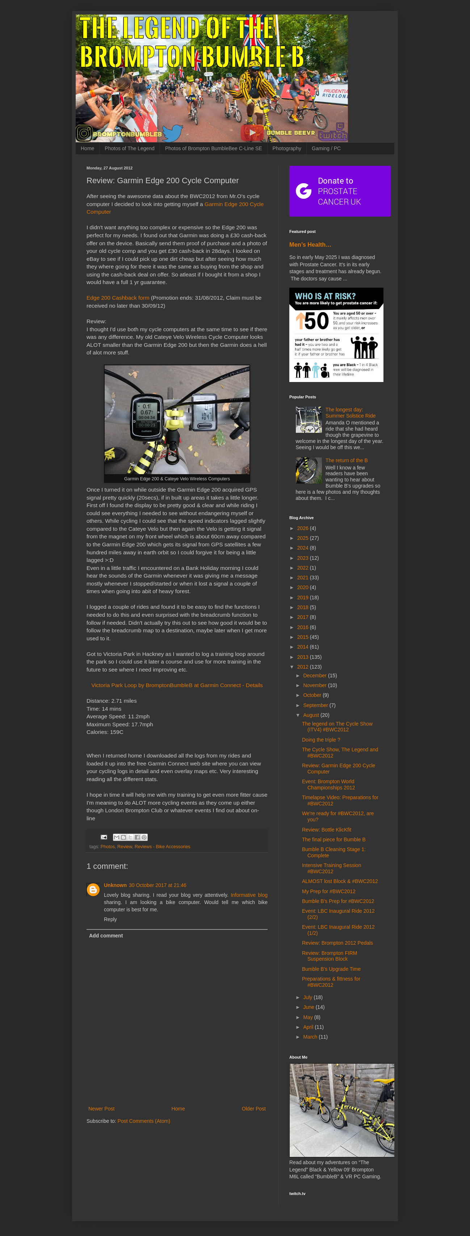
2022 (303, 568)
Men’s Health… (310, 244)
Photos (108, 846)
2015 (303, 637)
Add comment (106, 936)
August (311, 715)
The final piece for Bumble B (334, 839)
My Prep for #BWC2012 (329, 891)
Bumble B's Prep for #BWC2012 (338, 901)
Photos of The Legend (130, 148)
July (308, 997)
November (315, 685)
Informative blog (249, 895)
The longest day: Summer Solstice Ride (351, 413)
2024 (303, 548)
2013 (303, 657)
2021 (303, 577)
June (309, 1007)
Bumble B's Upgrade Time (331, 969)
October (313, 695)
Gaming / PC (326, 148)
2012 (303, 667)
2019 (303, 597)
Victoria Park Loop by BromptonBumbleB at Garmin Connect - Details (177, 685)
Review (124, 846)
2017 (303, 617)
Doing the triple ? (321, 740)
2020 (303, 587)
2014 (303, 647)
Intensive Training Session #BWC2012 (331, 868)
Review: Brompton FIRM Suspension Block (329, 956)
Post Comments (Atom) (144, 1121)
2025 (303, 538)
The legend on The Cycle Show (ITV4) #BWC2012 (337, 727)
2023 (303, 558)
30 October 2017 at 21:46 (157, 885)
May (308, 1017)
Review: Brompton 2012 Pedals (337, 943)
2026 (303, 528)
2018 (303, 607)
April (309, 1027)
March (311, 1037)
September (316, 705)
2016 (303, 627)
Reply (110, 919)
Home (87, 148)
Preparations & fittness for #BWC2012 (331, 982)
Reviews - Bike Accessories (162, 846)
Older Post (254, 1109)
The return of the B (347, 460)
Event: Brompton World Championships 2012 (328, 785)
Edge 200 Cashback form (118, 298)
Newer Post (101, 1109)
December (315, 675)
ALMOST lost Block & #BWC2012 (340, 881)
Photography (287, 148)
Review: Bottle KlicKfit (326, 830)
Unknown (115, 885)
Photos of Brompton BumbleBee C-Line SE (213, 148)
